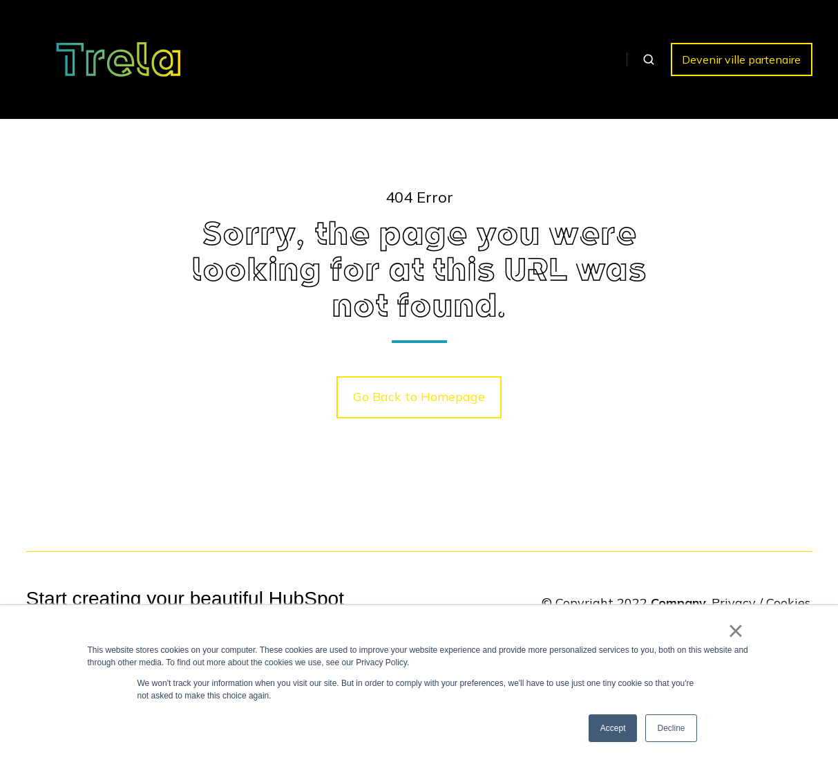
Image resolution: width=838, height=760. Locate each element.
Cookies (788, 603)
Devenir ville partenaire (741, 59)
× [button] (735, 630)
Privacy (734, 603)
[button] (649, 59)
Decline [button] (671, 728)
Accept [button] (613, 728)
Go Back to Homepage (419, 397)
